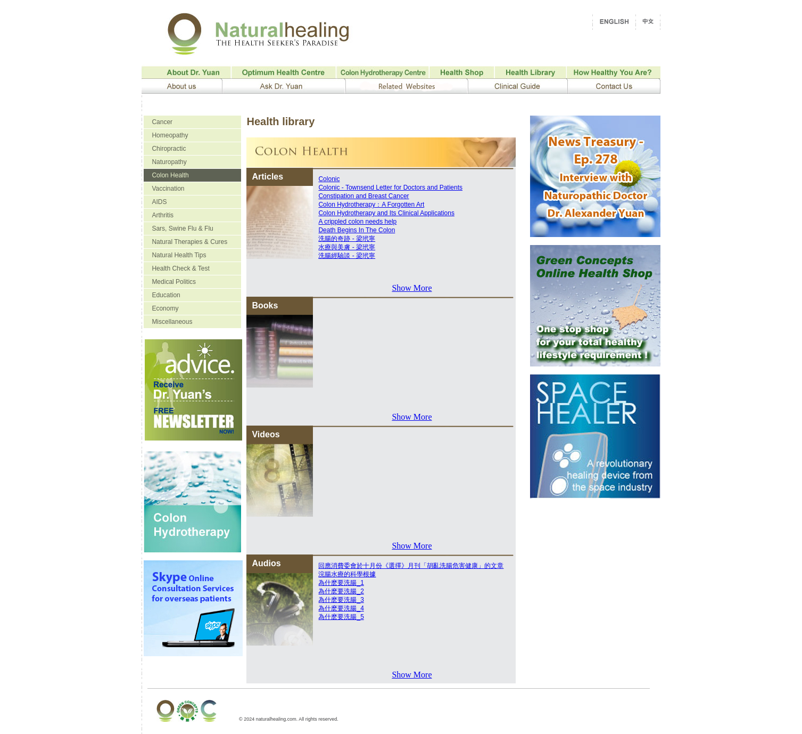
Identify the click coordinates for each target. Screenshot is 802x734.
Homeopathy (170, 135)
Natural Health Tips (179, 255)
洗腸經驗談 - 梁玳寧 (346, 255)
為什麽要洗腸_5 (340, 617)
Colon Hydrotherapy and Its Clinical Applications (386, 213)
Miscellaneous (172, 321)
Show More (412, 287)
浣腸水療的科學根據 (347, 574)
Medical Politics (174, 282)
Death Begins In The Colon (356, 230)
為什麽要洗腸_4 (340, 608)
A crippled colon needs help (357, 221)
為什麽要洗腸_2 (340, 591)
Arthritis (162, 215)
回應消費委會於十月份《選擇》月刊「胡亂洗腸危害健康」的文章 (410, 565)
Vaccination (168, 188)
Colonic (329, 179)
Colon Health (170, 175)
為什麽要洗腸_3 (340, 599)
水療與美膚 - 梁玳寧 (346, 247)
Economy (165, 308)
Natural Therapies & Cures (189, 242)
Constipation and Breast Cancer (363, 196)
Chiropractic (169, 148)
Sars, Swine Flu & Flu (182, 228)
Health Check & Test (181, 268)
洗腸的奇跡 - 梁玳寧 (346, 238)
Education (166, 295)
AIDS (159, 202)
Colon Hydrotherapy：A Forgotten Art (371, 204)
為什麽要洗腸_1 (340, 582)
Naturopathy (169, 162)
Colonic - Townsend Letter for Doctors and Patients (390, 187)
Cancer (162, 122)
